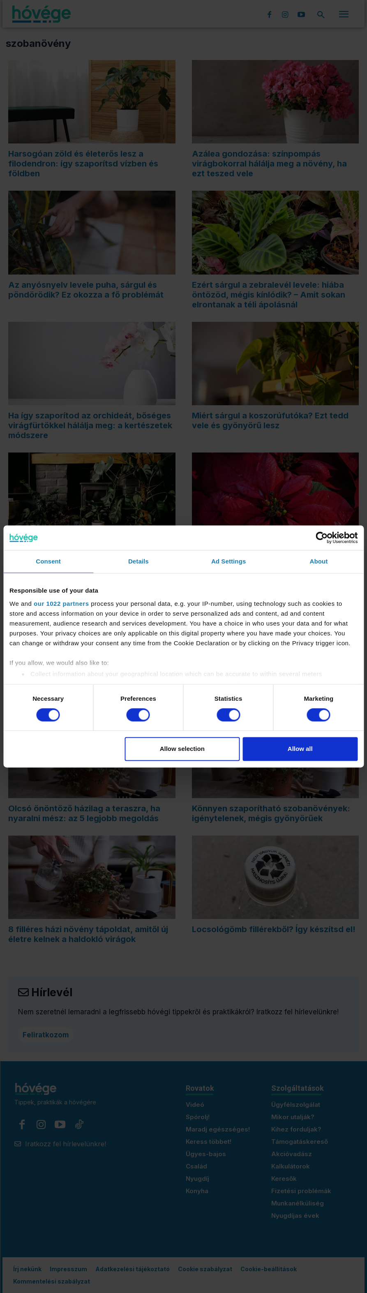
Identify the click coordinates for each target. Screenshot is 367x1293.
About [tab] (318, 561)
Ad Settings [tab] (228, 561)
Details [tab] (138, 561)
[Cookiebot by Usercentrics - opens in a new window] (322, 537)
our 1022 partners (61, 603)
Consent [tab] (48, 561)
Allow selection (182, 749)
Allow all (300, 749)
